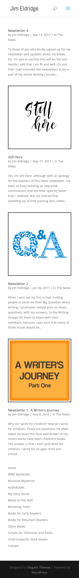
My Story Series (19, 494)
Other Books (16, 526)
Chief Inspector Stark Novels (28, 539)
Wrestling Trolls (19, 507)
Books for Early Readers (24, 513)
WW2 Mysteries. (19, 474)
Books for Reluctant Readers (28, 520)
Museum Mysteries (21, 481)
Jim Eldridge (20, 35)
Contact (13, 546)
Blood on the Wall (20, 500)
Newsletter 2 (18, 283)
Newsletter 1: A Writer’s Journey (33, 410)
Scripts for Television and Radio (30, 533)
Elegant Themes (38, 567)
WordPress (39, 572)
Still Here (15, 157)
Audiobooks (16, 487)
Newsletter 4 (18, 30)
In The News (62, 288)
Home (12, 468)
